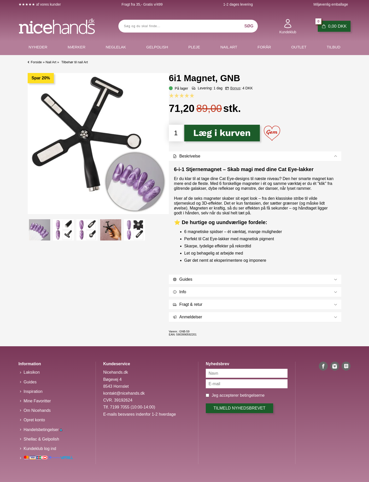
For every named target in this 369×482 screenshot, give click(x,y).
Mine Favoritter (37, 401)
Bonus (235, 88)
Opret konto (34, 420)
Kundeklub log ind (40, 448)
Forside (36, 62)
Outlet (298, 47)
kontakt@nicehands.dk (124, 393)
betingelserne (252, 395)
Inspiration (33, 391)
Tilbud (333, 47)
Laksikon (32, 372)
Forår (264, 47)
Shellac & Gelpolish (41, 439)
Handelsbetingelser (43, 429)
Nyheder (38, 47)
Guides (30, 382)
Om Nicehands (37, 410)
